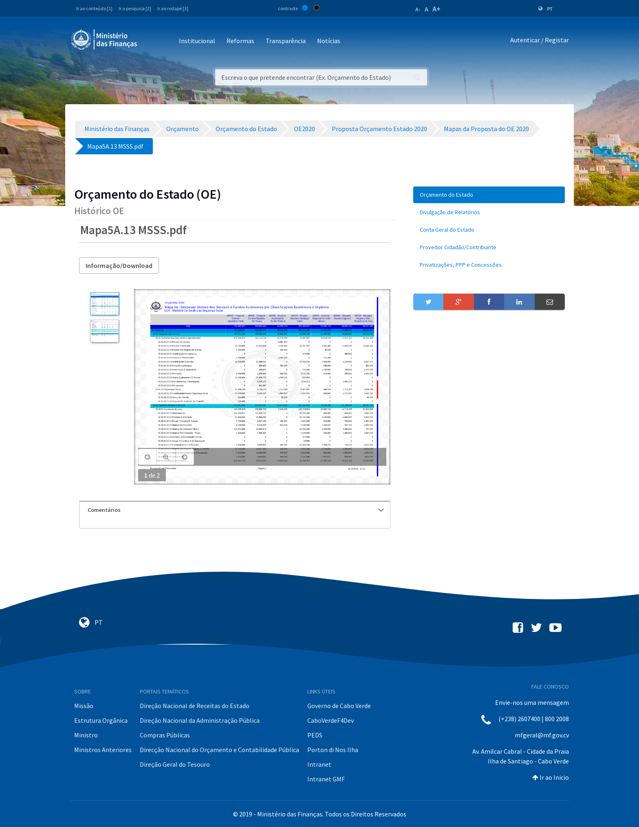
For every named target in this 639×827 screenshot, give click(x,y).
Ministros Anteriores (103, 750)
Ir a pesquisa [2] (135, 8)
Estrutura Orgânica (101, 720)
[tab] (234, 510)
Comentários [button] (236, 509)
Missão (83, 706)
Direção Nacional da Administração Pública (200, 720)
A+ (436, 8)
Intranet (319, 764)
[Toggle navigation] (150, 41)
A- (418, 9)
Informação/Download (119, 265)
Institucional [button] (197, 41)
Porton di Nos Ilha (332, 750)
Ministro (86, 735)
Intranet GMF (326, 779)
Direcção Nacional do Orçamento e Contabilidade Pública (219, 750)
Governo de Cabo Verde (339, 706)
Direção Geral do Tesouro (175, 764)
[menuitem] (489, 194)
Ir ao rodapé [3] (172, 8)
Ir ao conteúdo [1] (94, 8)
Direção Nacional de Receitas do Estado (194, 706)
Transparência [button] (286, 41)
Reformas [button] (240, 41)
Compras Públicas (165, 735)
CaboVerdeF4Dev (330, 720)
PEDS (314, 735)
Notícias (328, 41)
